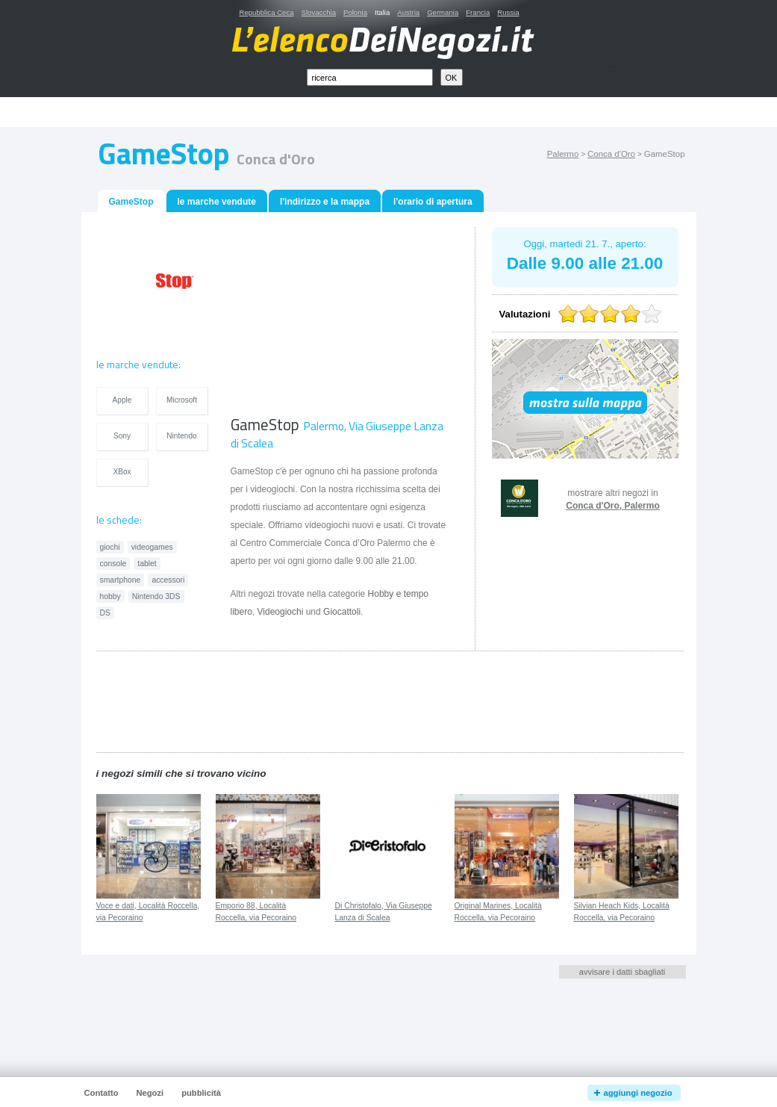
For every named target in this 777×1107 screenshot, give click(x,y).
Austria (408, 12)
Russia (508, 12)
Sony (122, 436)
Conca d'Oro (611, 153)
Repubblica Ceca (267, 12)
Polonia (355, 12)
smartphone (120, 580)
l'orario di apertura (432, 201)
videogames (152, 547)
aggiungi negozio (638, 1092)
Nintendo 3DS (156, 596)
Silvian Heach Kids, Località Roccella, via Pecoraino (622, 912)
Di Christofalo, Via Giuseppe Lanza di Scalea (383, 912)
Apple (122, 400)
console (113, 563)
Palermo (563, 153)
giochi (110, 547)
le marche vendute (217, 201)
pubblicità (201, 1092)
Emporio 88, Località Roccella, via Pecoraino (256, 912)
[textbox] (370, 77)
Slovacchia (319, 12)
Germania (442, 12)
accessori (168, 580)
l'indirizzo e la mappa (324, 201)
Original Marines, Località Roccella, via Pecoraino (498, 912)
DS (105, 613)
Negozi (149, 1092)
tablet (146, 563)
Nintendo (181, 436)
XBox (122, 472)
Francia (478, 12)
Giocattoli (342, 612)
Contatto (101, 1092)
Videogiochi (281, 612)
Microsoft (181, 400)
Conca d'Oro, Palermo (613, 505)
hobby (110, 596)
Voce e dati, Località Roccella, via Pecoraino (148, 912)
